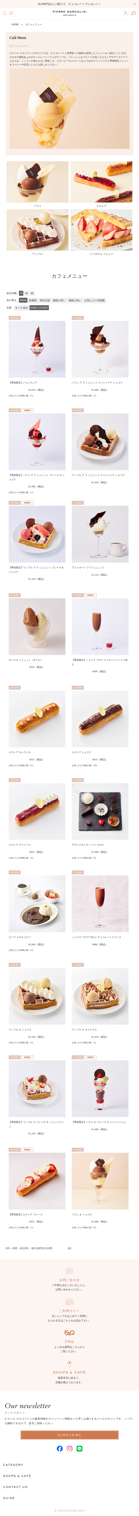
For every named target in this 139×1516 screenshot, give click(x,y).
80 (32, 293)
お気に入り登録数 (94, 300)
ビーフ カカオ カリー (20, 937)
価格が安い (59, 300)
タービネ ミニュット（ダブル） (25, 660)
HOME (15, 24)
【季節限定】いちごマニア (23, 382)
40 (26, 293)
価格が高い (75, 300)
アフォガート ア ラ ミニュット (88, 567)
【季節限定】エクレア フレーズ (25, 1214)
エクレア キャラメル (20, 752)
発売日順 (45, 300)
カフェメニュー (33, 24)
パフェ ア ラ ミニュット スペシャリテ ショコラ (97, 382)
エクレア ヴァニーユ (20, 844)
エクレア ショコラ (81, 752)
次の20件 (47, 1248)
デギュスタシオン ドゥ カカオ (88, 844)
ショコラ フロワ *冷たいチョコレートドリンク (96, 937)
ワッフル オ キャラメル (84, 1029)
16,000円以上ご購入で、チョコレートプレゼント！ (69, 4)
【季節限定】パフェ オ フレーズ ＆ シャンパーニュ (99, 1122)
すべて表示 (21, 307)
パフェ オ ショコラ (82, 1214)
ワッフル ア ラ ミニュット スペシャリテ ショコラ (98, 475)
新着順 (33, 300)
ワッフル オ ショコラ (20, 1029)
